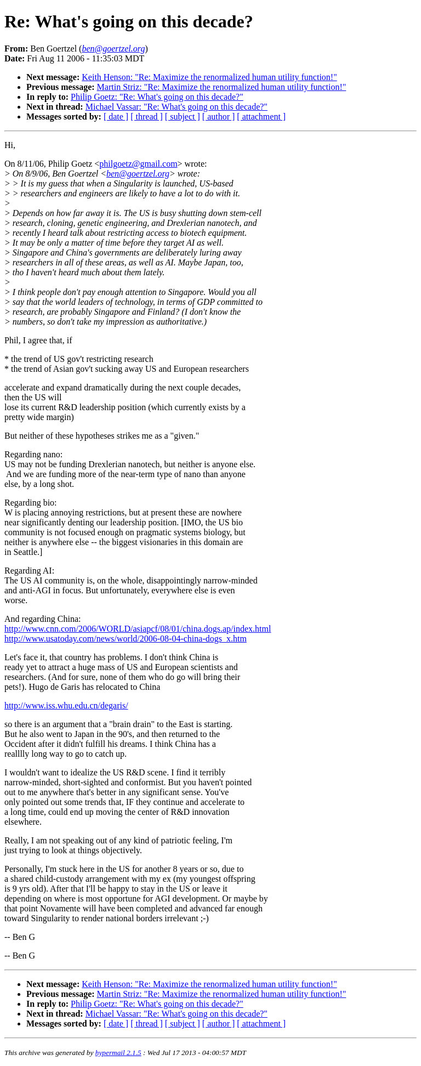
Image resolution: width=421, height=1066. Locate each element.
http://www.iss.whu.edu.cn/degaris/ (66, 705)
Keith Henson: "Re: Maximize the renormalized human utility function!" (209, 77)
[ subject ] (182, 116)
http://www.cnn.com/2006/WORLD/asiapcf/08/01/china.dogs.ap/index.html (137, 628)
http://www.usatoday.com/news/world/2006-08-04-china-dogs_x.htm (125, 638)
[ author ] (218, 116)
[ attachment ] (261, 116)
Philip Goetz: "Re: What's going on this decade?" (157, 96)
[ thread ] (146, 116)
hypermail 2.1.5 (118, 1052)
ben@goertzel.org (137, 173)
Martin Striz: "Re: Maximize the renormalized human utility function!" (221, 87)
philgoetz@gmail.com (138, 163)
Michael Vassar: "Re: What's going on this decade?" (177, 106)
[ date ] (116, 116)
